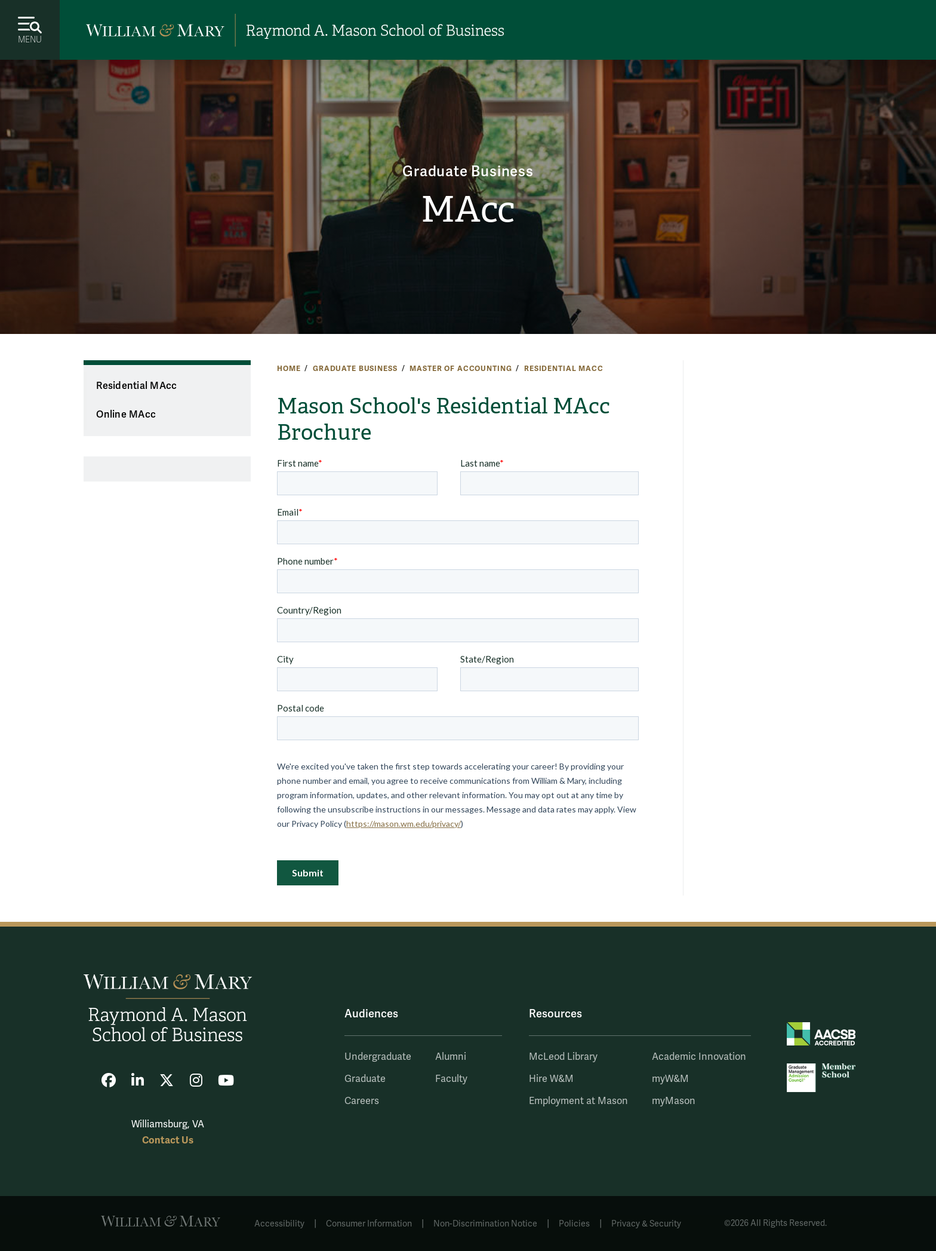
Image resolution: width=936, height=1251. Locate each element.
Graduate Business (468, 171)
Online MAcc (126, 415)
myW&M (670, 1079)
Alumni (450, 1057)
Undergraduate (377, 1057)
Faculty (451, 1079)
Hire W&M (551, 1079)
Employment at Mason (578, 1101)
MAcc (468, 209)
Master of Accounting (461, 368)
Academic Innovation (699, 1057)
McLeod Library (563, 1057)
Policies (574, 1224)
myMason (673, 1101)
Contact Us (167, 1140)
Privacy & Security (646, 1224)
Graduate (365, 1079)
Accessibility (279, 1224)
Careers (361, 1101)
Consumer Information (369, 1224)
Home (288, 368)
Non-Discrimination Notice (485, 1224)
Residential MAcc (564, 368)
